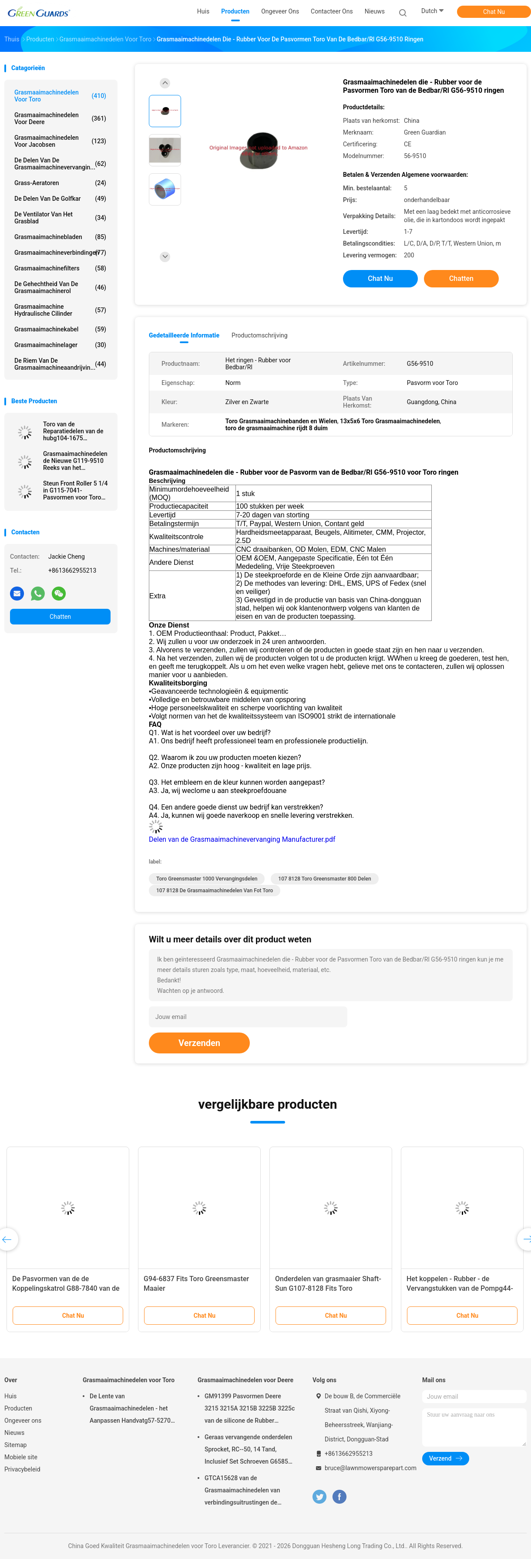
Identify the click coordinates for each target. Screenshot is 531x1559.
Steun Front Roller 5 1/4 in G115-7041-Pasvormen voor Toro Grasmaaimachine (75, 490)
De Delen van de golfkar (60, 198)
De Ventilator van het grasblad (60, 218)
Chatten (60, 616)
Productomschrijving (260, 335)
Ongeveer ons (22, 1420)
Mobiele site (20, 1457)
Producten (18, 1408)
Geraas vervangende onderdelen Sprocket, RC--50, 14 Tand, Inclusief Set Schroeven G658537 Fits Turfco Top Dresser (250, 1451)
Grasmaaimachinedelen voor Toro (60, 96)
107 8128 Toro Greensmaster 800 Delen (324, 879)
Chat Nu (494, 11)
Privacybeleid (22, 1469)
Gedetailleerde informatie (184, 335)
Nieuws (14, 1432)
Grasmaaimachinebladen (60, 237)
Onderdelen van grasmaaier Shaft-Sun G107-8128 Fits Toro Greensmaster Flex (328, 1288)
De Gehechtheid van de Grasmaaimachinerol (60, 287)
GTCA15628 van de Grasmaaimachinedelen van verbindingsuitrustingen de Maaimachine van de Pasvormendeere (242, 1491)
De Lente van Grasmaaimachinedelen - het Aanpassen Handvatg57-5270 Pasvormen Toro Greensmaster (132, 1410)
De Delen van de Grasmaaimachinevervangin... (60, 164)
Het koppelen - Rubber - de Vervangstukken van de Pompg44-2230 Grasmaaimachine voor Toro (460, 1288)
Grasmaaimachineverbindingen (60, 252)
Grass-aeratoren (60, 183)
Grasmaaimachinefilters (60, 268)
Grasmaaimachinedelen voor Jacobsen (60, 141)
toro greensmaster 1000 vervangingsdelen (206, 879)
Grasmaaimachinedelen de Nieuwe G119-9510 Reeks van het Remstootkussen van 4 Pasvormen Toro (75, 460)
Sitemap (15, 1444)
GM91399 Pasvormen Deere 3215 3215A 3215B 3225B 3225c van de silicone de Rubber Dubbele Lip (250, 1410)
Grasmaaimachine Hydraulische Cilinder (60, 310)
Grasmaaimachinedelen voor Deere (60, 118)
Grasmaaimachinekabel (60, 329)
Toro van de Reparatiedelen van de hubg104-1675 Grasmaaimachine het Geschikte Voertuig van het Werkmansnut (74, 431)
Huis (10, 1396)
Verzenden (199, 1043)
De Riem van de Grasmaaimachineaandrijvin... (60, 364)
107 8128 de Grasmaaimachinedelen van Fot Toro (214, 890)
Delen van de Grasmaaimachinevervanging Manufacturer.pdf (242, 839)
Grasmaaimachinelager (60, 345)
